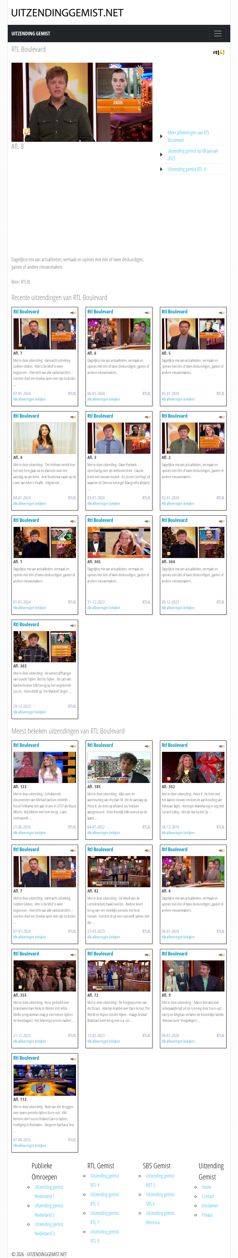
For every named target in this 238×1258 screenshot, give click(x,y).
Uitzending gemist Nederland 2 (49, 1210)
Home (206, 1187)
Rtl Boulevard (26, 311)
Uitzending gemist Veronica (160, 1218)
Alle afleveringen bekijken (29, 399)
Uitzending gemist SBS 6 (160, 1199)
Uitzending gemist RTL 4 (187, 169)
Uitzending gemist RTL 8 (104, 1236)
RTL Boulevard (28, 49)
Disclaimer (210, 1205)
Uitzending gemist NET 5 (160, 1180)
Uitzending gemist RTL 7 (104, 1218)
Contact (208, 1196)
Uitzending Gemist (30, 33)
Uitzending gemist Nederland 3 (49, 1229)
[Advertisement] (81, 197)
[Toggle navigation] (218, 33)
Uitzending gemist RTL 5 (104, 1199)
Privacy (207, 1214)
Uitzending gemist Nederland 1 (49, 1192)
